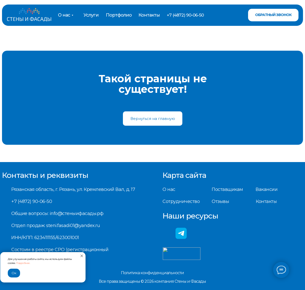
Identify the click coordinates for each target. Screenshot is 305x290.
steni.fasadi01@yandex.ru (73, 225)
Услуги (91, 15)
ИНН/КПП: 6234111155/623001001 (45, 237)
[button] (273, 15)
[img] (29, 15)
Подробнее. (23, 263)
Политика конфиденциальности (152, 272)
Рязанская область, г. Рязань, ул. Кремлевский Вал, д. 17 (73, 189)
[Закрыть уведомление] (81, 255)
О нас (64, 15)
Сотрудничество (181, 201)
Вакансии (266, 189)
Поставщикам (227, 189)
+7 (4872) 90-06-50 (185, 15)
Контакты (149, 15)
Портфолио (119, 15)
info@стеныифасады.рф (77, 213)
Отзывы (220, 201)
